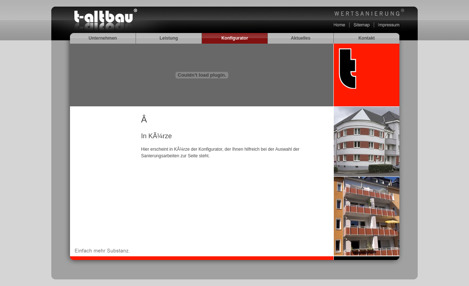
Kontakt (366, 38)
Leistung (169, 38)
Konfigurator (234, 38)
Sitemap (361, 24)
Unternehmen (103, 38)
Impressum (389, 24)
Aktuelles (300, 38)
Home (339, 24)
